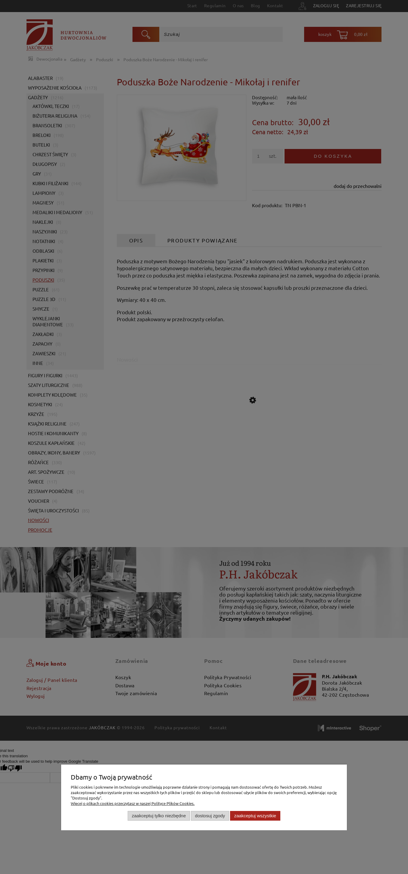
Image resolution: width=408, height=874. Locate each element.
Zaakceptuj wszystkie (255, 815)
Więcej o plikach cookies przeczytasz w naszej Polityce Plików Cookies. (133, 803)
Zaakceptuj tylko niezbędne (159, 815)
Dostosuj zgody (210, 815)
